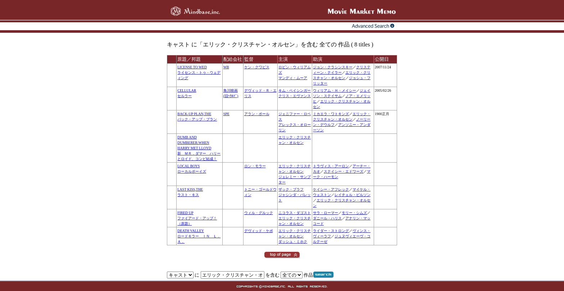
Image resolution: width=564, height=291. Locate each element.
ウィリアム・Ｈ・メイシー (334, 90)
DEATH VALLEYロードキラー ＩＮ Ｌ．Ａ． (198, 236)
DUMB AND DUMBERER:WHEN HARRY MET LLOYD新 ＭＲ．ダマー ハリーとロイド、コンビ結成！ (198, 148)
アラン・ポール (256, 114)
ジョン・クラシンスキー (332, 67)
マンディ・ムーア (292, 78)
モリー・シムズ (354, 213)
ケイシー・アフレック (331, 189)
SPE (226, 114)
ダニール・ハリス (327, 218)
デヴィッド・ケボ (258, 231)
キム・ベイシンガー (294, 90)
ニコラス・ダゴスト (294, 213)
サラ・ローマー (325, 213)
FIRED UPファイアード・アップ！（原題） (197, 218)
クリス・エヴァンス (294, 96)
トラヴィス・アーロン (331, 166)
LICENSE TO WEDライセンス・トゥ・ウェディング (198, 72)
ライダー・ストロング (331, 231)
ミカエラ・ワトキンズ (331, 114)
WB (226, 67)
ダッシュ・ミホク (292, 242)
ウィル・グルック (258, 213)
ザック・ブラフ (291, 189)
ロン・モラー (255, 166)
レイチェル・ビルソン (352, 195)
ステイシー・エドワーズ (343, 171)
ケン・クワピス (256, 67)
